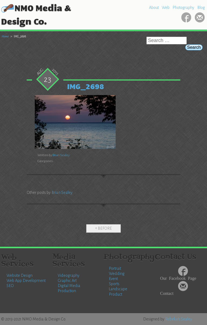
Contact (167, 293)
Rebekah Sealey (178, 319)
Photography (183, 7)
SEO (10, 286)
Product (115, 294)
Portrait (115, 268)
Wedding (117, 273)
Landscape (118, 289)
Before (105, 228)
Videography (69, 275)
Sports (114, 284)
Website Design (19, 275)
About (154, 7)
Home (5, 36)
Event (113, 279)
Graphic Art (67, 280)
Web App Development (26, 280)
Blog (201, 7)
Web (166, 7)
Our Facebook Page (178, 278)
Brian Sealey (61, 155)
